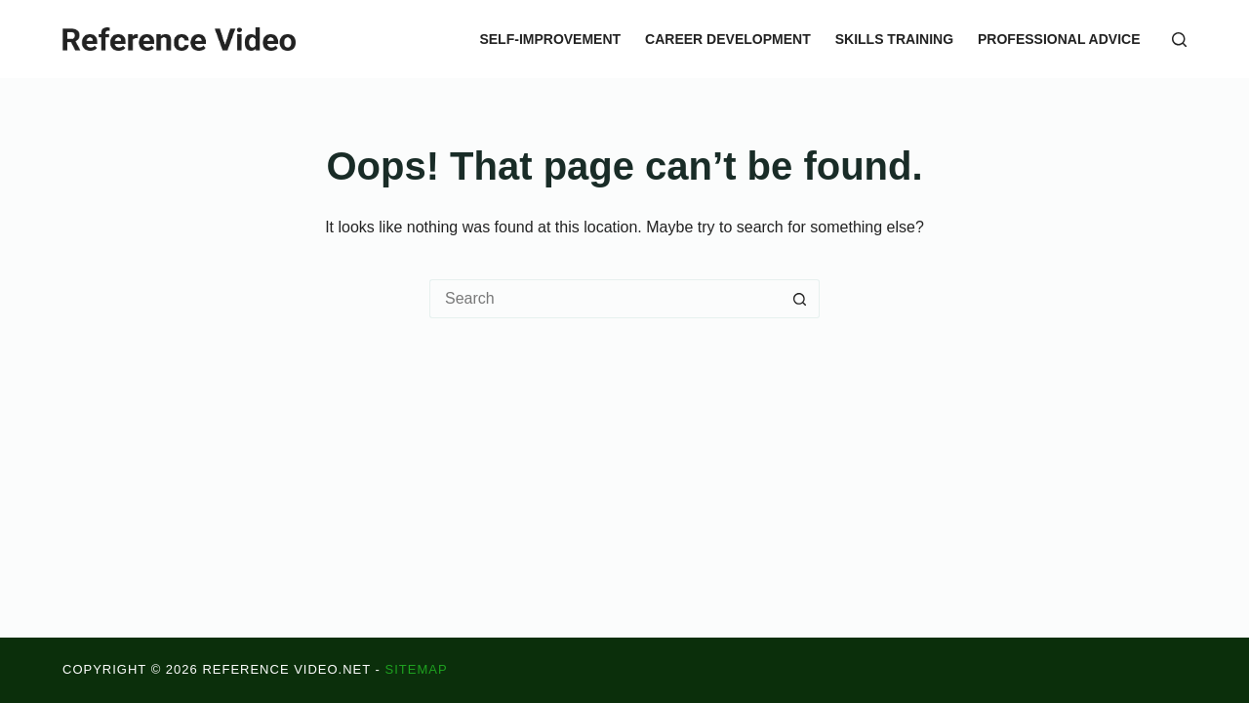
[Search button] (800, 298)
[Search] (1179, 39)
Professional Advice (1059, 39)
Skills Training (894, 39)
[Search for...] (605, 298)
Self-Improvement (550, 39)
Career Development (728, 39)
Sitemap (416, 669)
